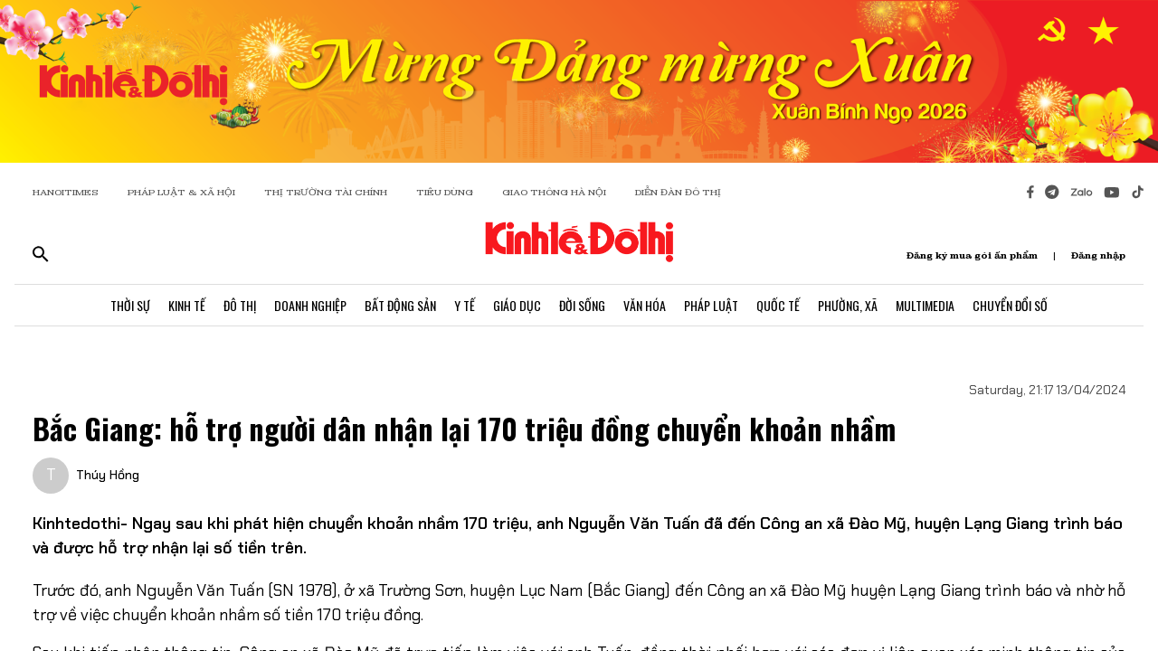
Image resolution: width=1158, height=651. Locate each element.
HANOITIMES (66, 192)
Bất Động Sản (400, 305)
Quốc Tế (778, 305)
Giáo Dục (517, 305)
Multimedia (925, 305)
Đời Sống (582, 305)
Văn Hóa (644, 305)
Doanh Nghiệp (310, 305)
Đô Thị (239, 305)
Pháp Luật (711, 305)
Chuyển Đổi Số (1010, 305)
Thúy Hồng (107, 475)
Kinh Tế (186, 305)
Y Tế (464, 305)
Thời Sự (130, 305)
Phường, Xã (848, 305)
